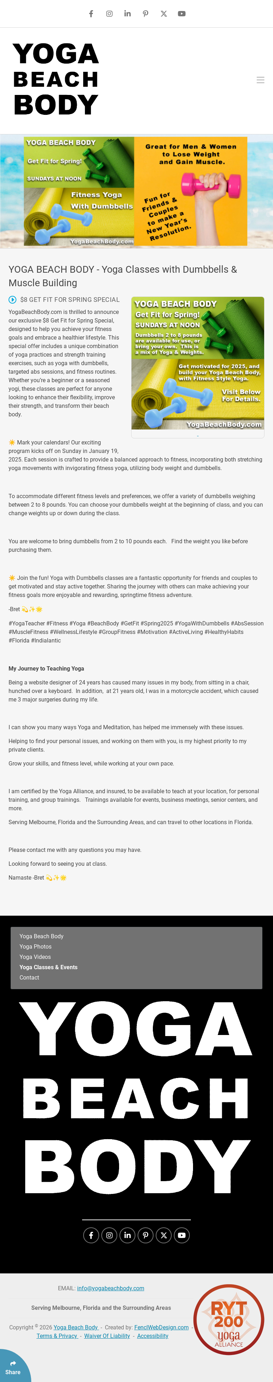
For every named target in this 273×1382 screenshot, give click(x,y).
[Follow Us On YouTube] (182, 14)
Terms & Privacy (58, 1336)
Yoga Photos (36, 946)
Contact (29, 977)
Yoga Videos (35, 957)
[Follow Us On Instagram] (109, 14)
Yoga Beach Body (42, 936)
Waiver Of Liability (107, 1336)
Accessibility (152, 1336)
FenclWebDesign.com (161, 1327)
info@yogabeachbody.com (110, 1288)
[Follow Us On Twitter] (164, 14)
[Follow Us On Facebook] (91, 14)
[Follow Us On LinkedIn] (127, 14)
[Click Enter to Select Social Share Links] (15, 1365)
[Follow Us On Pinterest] (146, 14)
